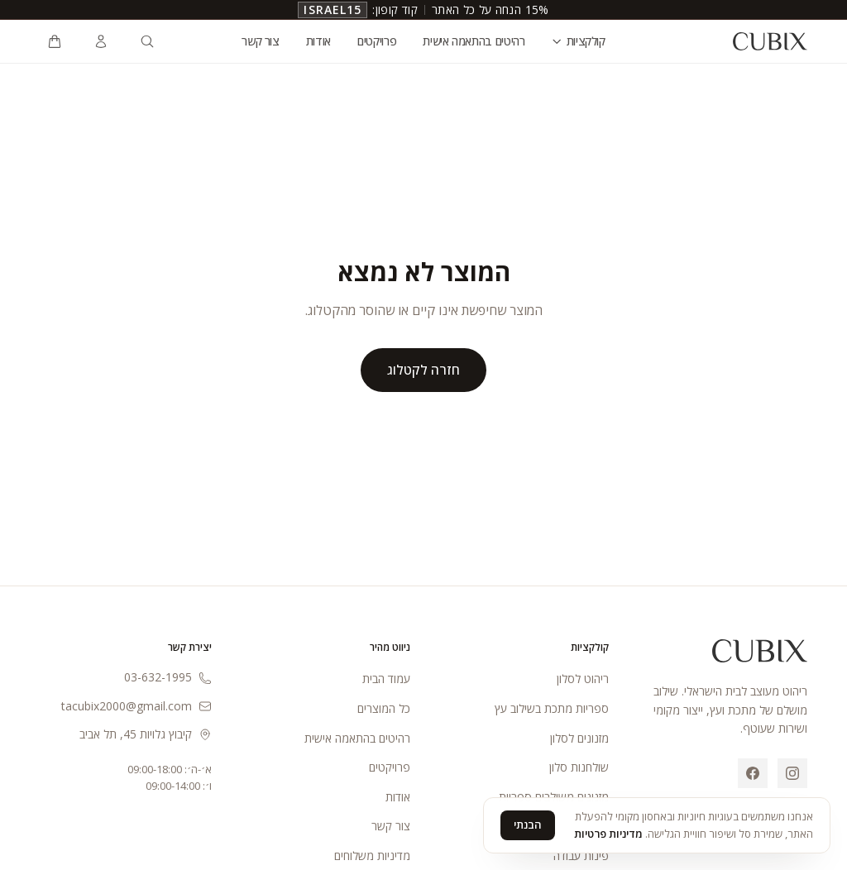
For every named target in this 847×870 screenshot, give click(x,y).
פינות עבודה (581, 855)
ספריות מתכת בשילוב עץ (552, 708)
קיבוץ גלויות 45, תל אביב (145, 734)
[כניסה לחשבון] (101, 41)
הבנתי (528, 824)
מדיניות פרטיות (608, 833)
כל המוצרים (383, 708)
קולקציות (578, 41)
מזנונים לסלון (579, 738)
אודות (318, 41)
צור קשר (261, 41)
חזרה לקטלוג (423, 370)
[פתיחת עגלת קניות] (54, 41)
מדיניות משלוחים (372, 855)
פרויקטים (376, 41)
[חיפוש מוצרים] (147, 41)
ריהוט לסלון (583, 678)
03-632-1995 (168, 677)
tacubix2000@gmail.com (136, 706)
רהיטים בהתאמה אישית (473, 41)
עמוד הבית (386, 678)
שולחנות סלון (579, 767)
